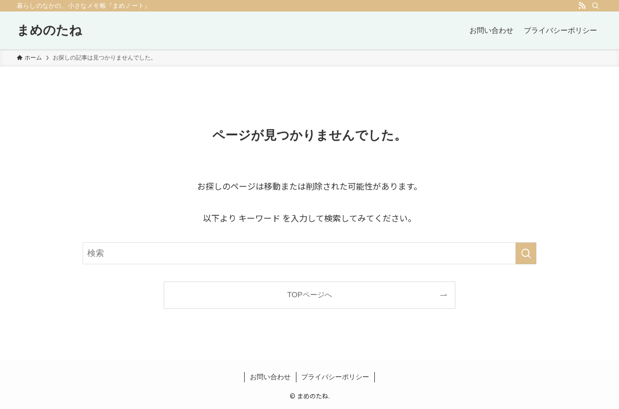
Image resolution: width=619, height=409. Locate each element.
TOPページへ (309, 294)
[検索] (595, 5)
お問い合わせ (270, 377)
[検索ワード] (309, 253)
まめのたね (49, 30)
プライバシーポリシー (335, 377)
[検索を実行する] (525, 253)
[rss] (582, 5)
